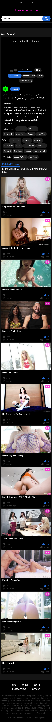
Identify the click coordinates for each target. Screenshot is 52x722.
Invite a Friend (19, 689)
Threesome (21, 128)
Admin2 (15, 89)
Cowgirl (31, 134)
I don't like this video (15, 70)
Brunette (33, 128)
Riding (18, 145)
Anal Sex (20, 134)
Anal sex (41, 145)
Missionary (29, 145)
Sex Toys (41, 134)
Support (36, 689)
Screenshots (29, 76)
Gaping (28, 151)
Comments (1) (26, 81)
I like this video (11, 70)
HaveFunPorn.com (19, 718)
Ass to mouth (39, 151)
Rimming (37, 140)
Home (13, 685)
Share (40, 76)
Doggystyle (8, 134)
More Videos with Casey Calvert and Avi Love (24, 170)
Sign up (21, 3)
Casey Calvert (20, 157)
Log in (31, 3)
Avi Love (33, 157)
